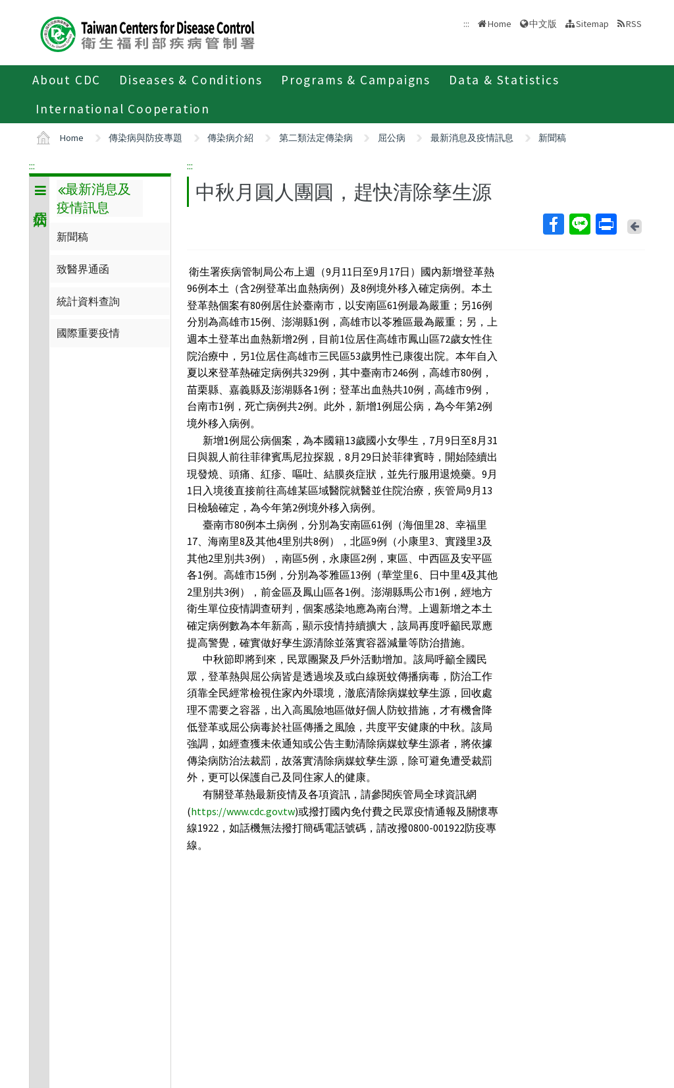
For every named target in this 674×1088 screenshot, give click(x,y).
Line (579, 224)
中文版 (543, 23)
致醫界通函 (83, 268)
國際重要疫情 (88, 332)
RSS (634, 24)
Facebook (553, 224)
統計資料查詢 (88, 301)
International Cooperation (123, 109)
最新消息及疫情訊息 (471, 138)
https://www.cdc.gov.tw (243, 811)
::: (32, 165)
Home (499, 24)
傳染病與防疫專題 (145, 138)
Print (605, 224)
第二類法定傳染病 (316, 138)
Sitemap (592, 24)
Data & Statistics (504, 80)
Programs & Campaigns (355, 80)
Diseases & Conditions (191, 80)
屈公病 (391, 138)
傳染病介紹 (230, 138)
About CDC (66, 80)
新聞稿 (552, 138)
